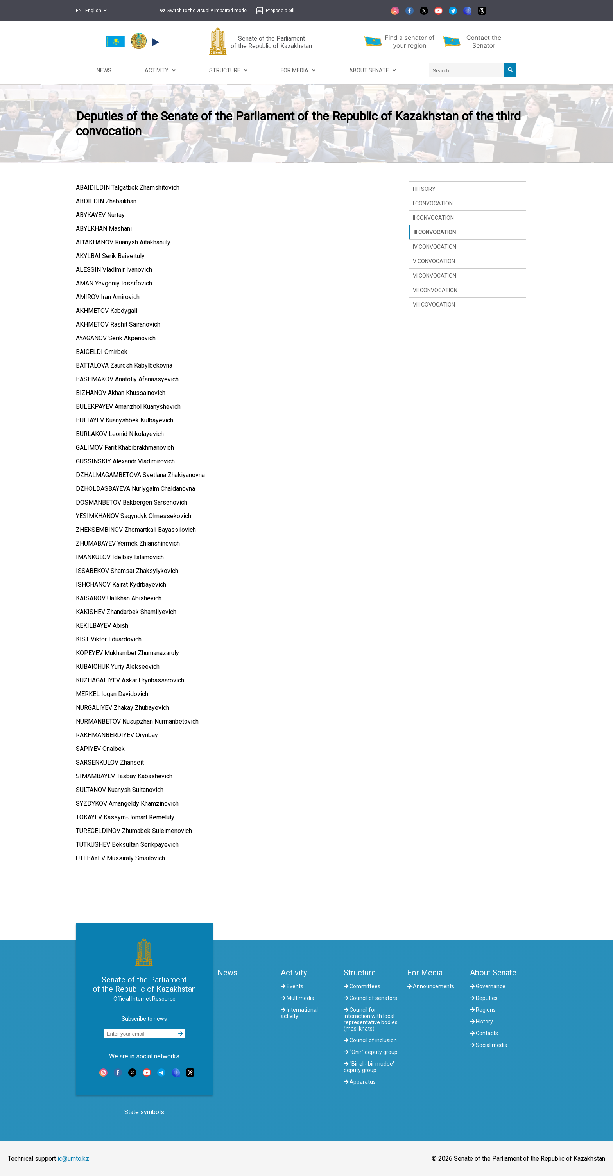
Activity (294, 972)
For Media (425, 972)
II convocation (433, 218)
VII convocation (435, 290)
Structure (360, 972)
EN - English (91, 10)
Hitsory (424, 189)
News (227, 972)
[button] (202, 10)
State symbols (144, 1112)
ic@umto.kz (73, 1158)
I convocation (433, 203)
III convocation (435, 232)
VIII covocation (434, 305)
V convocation (434, 261)
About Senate (493, 972)
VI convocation (434, 276)
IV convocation (434, 247)
